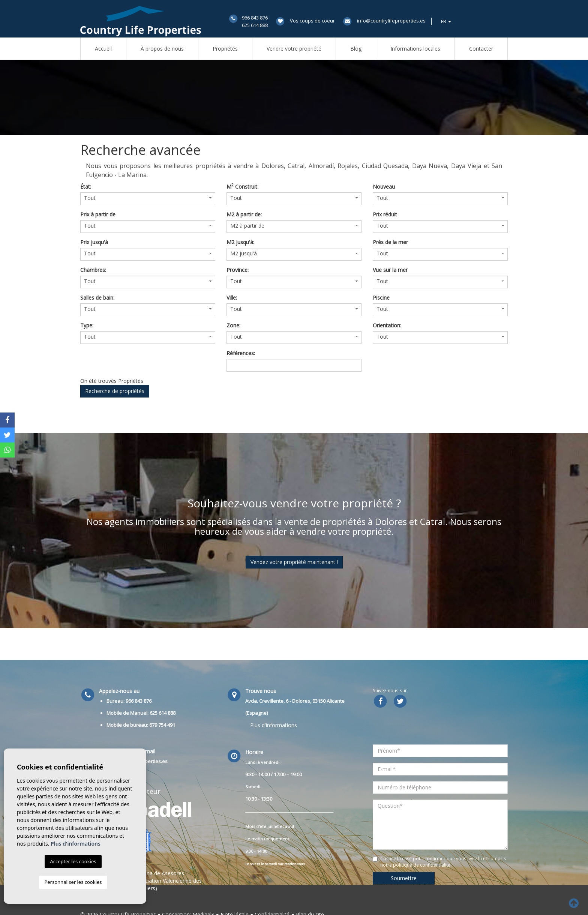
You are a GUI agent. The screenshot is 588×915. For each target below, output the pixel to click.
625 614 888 (255, 25)
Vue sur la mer (390, 269)
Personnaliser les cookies (73, 882)
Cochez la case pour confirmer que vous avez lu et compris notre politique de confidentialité (443, 861)
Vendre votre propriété (294, 48)
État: (85, 186)
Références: (240, 353)
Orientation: (387, 325)
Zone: (233, 325)
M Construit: (242, 186)
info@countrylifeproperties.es (391, 20)
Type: (86, 325)
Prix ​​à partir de (98, 214)
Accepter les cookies (73, 861)
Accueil (103, 48)
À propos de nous (162, 48)
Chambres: (93, 269)
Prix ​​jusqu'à (94, 242)
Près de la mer (390, 242)
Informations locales (415, 48)
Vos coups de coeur (312, 20)
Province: (237, 269)
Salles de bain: (97, 297)
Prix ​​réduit (385, 214)
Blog (356, 48)
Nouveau (384, 186)
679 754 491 (162, 725)
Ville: (231, 297)
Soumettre (404, 878)
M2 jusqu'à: (240, 242)
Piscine (381, 297)
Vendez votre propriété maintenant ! (294, 562)
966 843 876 (255, 17)
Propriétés (225, 48)
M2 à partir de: (244, 214)
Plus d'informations (273, 725)
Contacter (481, 48)
